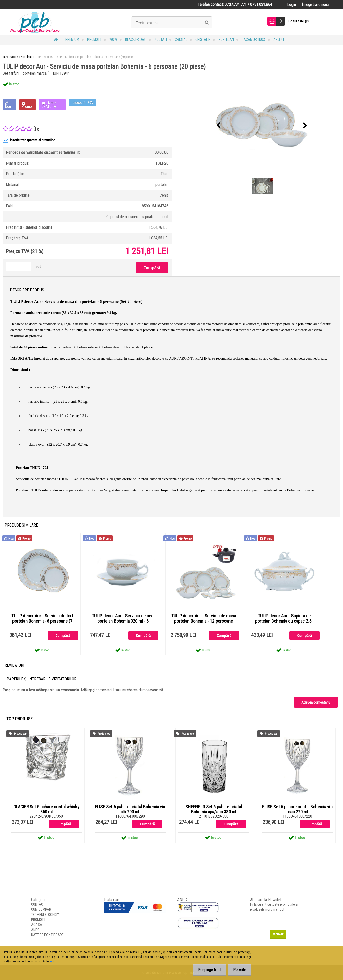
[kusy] (18, 266)
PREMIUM (72, 39)
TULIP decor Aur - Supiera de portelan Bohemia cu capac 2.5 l (284, 618)
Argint (278, 39)
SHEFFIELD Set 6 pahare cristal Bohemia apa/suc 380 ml (213, 809)
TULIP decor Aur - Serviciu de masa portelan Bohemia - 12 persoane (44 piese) (203, 621)
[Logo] (35, 22)
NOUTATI (161, 39)
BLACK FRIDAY (135, 39)
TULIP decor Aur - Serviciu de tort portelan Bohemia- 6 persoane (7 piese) (42, 621)
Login (291, 4)
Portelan (226, 39)
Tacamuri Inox (253, 39)
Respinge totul (205, 969)
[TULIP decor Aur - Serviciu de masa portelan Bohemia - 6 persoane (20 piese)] (262, 125)
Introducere (10, 57)
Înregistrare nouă (315, 4)
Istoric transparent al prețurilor (29, 140)
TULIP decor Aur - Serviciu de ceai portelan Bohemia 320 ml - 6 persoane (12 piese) (123, 621)
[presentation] (218, 125)
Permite (238, 969)
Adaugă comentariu (315, 702)
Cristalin (202, 39)
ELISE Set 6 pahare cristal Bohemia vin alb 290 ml (130, 809)
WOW (113, 39)
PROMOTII (94, 39)
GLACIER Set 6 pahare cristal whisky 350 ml (46, 809)
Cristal (181, 39)
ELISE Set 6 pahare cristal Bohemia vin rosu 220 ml (297, 809)
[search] (206, 23)
